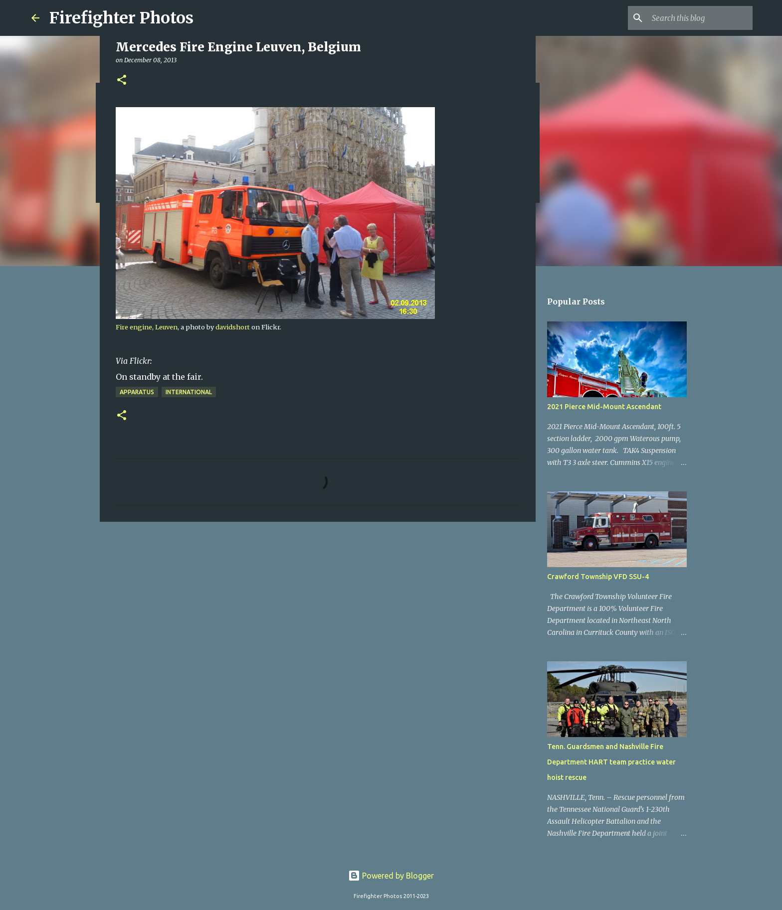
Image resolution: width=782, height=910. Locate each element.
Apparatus (137, 392)
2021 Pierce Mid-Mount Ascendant (604, 407)
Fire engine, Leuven (147, 327)
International (189, 392)
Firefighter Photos (121, 18)
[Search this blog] (700, 18)
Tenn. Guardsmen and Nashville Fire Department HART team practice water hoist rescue (611, 762)
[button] (122, 80)
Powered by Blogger (391, 875)
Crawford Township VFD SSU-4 (598, 577)
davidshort (232, 327)
